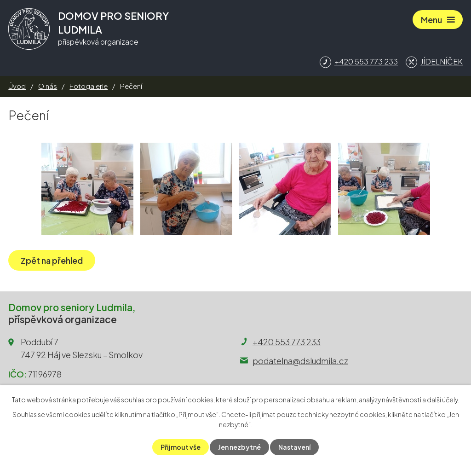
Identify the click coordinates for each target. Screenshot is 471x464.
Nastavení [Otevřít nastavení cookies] (294, 447)
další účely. (443, 399)
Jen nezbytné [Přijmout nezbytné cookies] (239, 447)
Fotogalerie (88, 85)
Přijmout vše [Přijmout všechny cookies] (181, 447)
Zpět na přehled (52, 260)
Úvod (17, 85)
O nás (47, 85)
